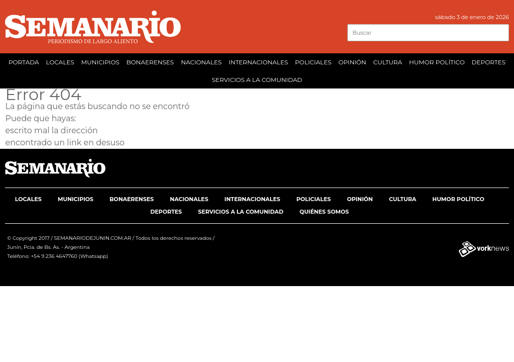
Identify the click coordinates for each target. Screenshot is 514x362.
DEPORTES (488, 62)
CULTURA (387, 62)
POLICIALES (313, 62)
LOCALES (60, 62)
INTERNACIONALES (258, 62)
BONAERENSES (150, 62)
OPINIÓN (352, 62)
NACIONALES (201, 62)
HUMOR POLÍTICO (437, 62)
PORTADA (24, 62)
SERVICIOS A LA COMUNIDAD (257, 79)
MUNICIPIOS (100, 62)
